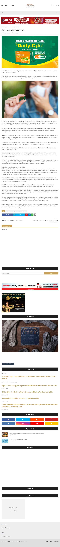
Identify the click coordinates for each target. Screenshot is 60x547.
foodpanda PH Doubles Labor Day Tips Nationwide (20, 398)
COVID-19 (8, 211)
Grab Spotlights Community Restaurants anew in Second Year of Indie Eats (26, 433)
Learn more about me (8, 363)
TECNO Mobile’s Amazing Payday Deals (18, 439)
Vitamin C (7, 27)
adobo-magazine (6, 33)
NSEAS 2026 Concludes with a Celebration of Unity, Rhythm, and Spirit (27, 392)
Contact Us (56, 541)
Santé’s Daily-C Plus (16, 211)
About (51, 541)
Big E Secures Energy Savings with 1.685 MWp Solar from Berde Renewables (29, 386)
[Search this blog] (23, 273)
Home (3, 27)
